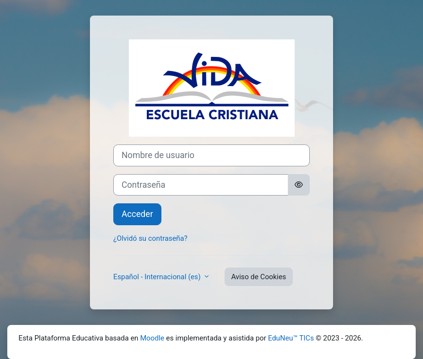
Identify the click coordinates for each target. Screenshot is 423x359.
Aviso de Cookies (258, 276)
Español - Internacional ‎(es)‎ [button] (157, 276)
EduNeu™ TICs (291, 338)
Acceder (137, 214)
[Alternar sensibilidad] (299, 185)
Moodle (152, 338)
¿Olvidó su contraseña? (150, 238)
